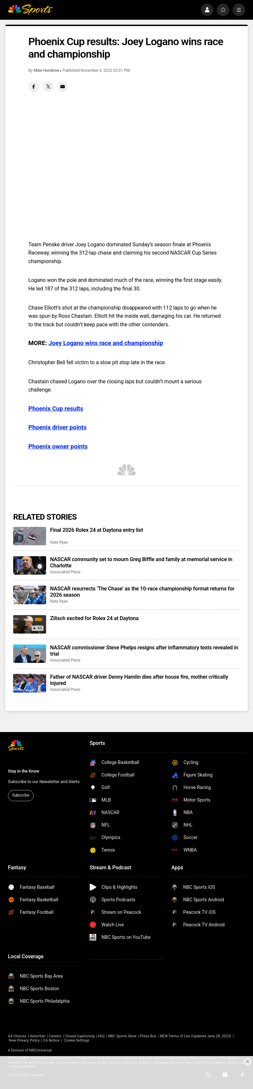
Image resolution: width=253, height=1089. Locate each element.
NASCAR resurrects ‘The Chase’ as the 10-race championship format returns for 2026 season (142, 591)
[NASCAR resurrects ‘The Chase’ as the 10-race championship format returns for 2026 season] (29, 594)
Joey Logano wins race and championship (105, 343)
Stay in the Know (23, 771)
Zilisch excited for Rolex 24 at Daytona (94, 618)
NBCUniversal (40, 1050)
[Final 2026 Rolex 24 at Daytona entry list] (29, 536)
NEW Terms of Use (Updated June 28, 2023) (195, 1036)
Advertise (37, 1036)
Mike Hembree (46, 70)
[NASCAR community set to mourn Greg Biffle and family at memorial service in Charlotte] (29, 565)
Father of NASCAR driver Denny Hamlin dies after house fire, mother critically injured (139, 680)
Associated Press (65, 572)
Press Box (148, 1036)
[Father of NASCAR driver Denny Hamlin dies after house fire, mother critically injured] (29, 683)
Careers (55, 1036)
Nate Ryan (59, 542)
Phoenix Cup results (55, 408)
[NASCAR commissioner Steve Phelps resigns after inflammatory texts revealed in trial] (29, 653)
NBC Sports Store (122, 1036)
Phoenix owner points (58, 446)
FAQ (101, 1036)
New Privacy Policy (24, 1040)
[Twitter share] (48, 86)
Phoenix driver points (57, 427)
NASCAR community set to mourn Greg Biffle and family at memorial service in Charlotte (141, 562)
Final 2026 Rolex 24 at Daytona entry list (96, 530)
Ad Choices (17, 1036)
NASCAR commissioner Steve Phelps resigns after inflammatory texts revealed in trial (144, 650)
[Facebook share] (33, 86)
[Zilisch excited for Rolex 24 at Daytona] (29, 624)
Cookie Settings (77, 1040)
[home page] (30, 10)
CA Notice (51, 1040)
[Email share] (62, 86)
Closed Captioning (80, 1036)
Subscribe (20, 795)
